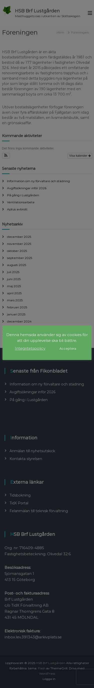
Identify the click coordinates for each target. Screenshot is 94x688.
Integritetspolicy (30, 348)
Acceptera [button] (67, 348)
